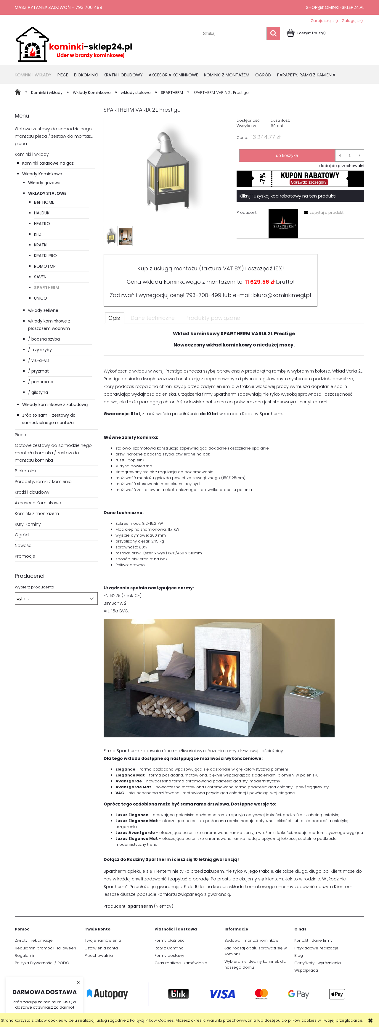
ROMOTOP (45, 266)
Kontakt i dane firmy (313, 940)
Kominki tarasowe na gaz (48, 163)
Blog (298, 955)
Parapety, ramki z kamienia (43, 481)
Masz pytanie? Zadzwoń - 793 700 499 (58, 7)
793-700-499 (203, 295)
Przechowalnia (99, 955)
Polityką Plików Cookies (152, 1020)
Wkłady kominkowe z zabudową (55, 404)
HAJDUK (41, 213)
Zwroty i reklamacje (34, 940)
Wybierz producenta (34, 587)
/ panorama (40, 382)
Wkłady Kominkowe (42, 174)
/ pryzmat (38, 371)
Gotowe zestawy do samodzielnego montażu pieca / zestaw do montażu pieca (54, 136)
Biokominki (26, 471)
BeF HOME (44, 202)
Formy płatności (170, 940)
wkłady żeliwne (43, 310)
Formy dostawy (169, 955)
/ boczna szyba (44, 339)
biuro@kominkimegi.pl (282, 295)
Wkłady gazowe (44, 183)
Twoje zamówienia (103, 940)
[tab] (115, 317)
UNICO (40, 298)
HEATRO (42, 224)
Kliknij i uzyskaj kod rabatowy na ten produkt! (288, 196)
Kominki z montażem (37, 513)
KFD (37, 234)
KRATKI (40, 245)
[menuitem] (36, 75)
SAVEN (40, 277)
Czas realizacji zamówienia (181, 963)
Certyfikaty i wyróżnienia (317, 963)
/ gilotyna (38, 392)
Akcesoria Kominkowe (38, 503)
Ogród (22, 535)
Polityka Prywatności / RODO (42, 963)
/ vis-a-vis (38, 360)
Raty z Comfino (169, 948)
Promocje (25, 556)
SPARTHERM (46, 288)
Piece (20, 435)
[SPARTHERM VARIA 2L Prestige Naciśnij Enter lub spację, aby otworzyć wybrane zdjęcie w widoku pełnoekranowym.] (167, 170)
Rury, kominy (28, 524)
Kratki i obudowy (32, 492)
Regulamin (25, 955)
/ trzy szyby (40, 350)
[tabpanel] (234, 622)
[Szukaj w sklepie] (233, 33)
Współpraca (306, 970)
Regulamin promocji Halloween (45, 948)
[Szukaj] (273, 33)
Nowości (23, 545)
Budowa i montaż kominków (251, 940)
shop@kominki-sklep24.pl (335, 7)
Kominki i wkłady (32, 154)
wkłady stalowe (47, 193)
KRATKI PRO (45, 256)
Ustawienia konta (101, 948)
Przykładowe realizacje (316, 948)
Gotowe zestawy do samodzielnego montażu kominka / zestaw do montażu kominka (53, 452)
